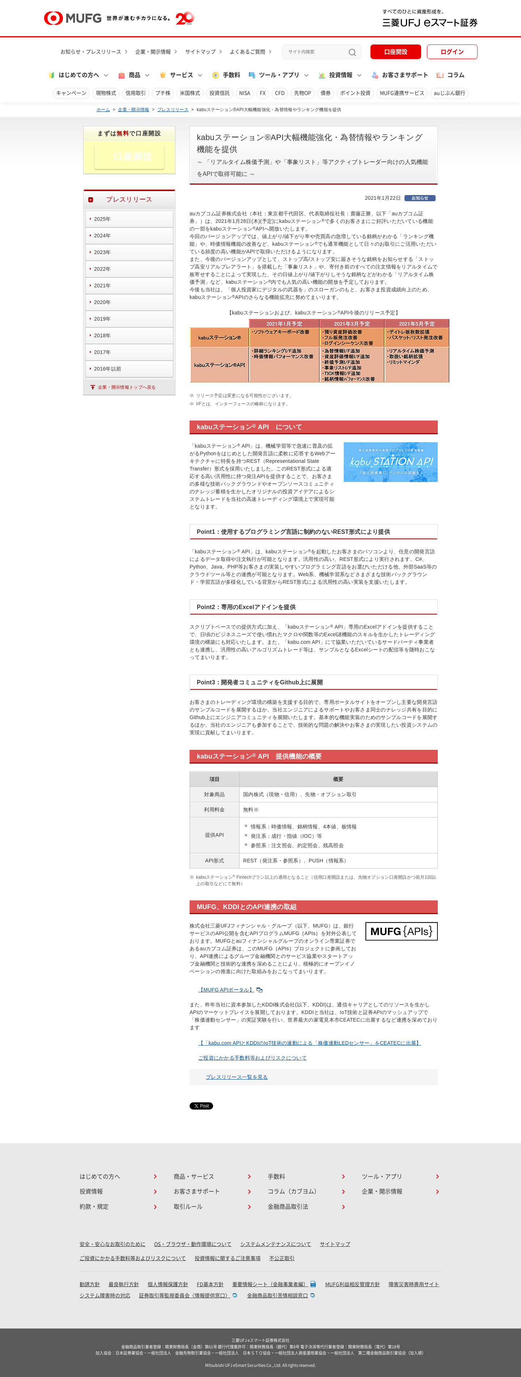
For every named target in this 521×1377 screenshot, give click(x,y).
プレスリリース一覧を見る (237, 1077)
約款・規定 (94, 1206)
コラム (450, 75)
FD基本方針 (210, 1284)
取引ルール (188, 1206)
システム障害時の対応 (105, 1295)
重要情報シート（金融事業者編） (270, 1284)
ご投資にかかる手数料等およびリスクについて (252, 1058)
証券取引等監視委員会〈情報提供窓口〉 (184, 1295)
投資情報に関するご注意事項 (227, 1258)
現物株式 (106, 93)
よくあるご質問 (247, 51)
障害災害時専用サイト (414, 1284)
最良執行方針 (124, 1284)
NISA (244, 93)
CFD (280, 93)
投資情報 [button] (335, 75)
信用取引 (136, 93)
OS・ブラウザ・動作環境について (193, 1244)
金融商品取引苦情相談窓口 (277, 1295)
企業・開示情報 (153, 51)
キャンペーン (71, 93)
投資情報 (91, 1191)
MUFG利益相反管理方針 (352, 1284)
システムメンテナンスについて (275, 1244)
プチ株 (162, 93)
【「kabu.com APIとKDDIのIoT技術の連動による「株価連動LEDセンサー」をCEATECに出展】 (309, 1043)
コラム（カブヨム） (294, 1191)
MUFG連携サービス (402, 93)
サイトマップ (200, 51)
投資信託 (219, 93)
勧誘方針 (90, 1284)
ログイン (452, 52)
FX (263, 93)
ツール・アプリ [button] (273, 75)
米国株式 (190, 93)
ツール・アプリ (382, 1176)
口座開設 (395, 52)
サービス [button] (175, 75)
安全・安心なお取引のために (112, 1244)
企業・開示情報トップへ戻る (127, 387)
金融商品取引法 (288, 1206)
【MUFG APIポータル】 (230, 990)
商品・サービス (194, 1176)
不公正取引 (282, 1258)
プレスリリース (173, 109)
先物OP (302, 93)
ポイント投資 (355, 93)
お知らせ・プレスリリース (90, 51)
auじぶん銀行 (449, 93)
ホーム (103, 109)
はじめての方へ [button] (73, 75)
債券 (326, 93)
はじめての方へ (100, 1176)
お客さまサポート (399, 75)
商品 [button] (128, 75)
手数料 (225, 75)
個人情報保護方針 (168, 1284)
